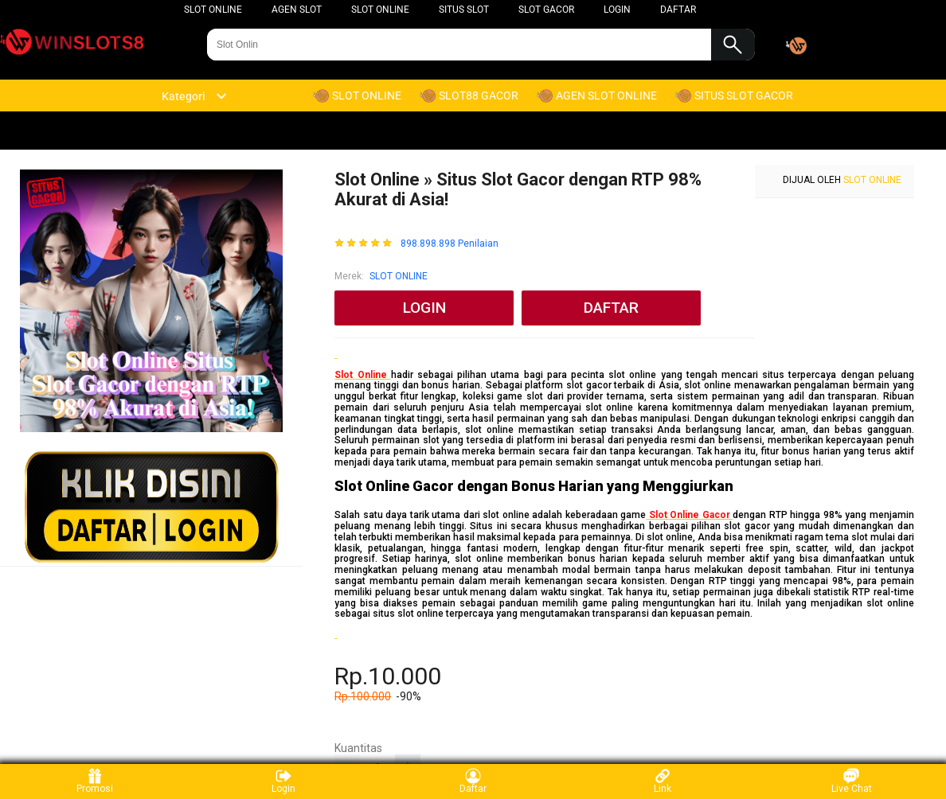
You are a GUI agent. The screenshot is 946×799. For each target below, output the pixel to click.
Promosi (94, 781)
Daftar (473, 781)
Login (283, 781)
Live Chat (851, 781)
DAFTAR (678, 9)
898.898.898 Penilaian (449, 244)
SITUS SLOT (464, 9)
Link (662, 781)
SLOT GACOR (546, 9)
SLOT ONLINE (380, 9)
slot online (213, 9)
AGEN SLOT (297, 9)
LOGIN (617, 9)
